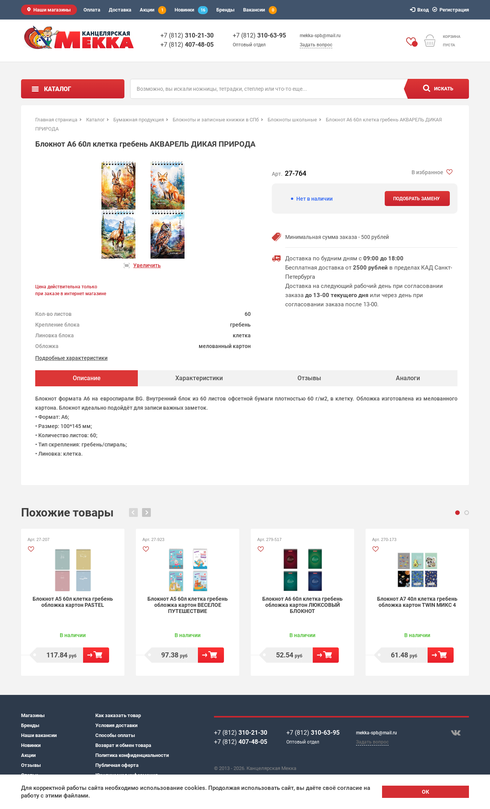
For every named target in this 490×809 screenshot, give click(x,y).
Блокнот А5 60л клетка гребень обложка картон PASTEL (73, 602)
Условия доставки (116, 725)
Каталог (57, 89)
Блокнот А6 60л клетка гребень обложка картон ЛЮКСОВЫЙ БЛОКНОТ (302, 605)
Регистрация (451, 10)
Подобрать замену (416, 198)
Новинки (191, 10)
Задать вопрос (316, 44)
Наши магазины (52, 10)
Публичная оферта (117, 765)
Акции (153, 10)
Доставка (120, 10)
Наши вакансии (39, 735)
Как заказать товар (118, 715)
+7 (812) (187, 35)
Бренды (225, 10)
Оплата (91, 10)
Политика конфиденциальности (132, 755)
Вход (420, 10)
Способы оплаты (115, 735)
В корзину (96, 655)
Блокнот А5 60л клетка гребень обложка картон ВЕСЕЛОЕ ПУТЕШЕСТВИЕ (187, 605)
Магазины (33, 715)
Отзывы (31, 765)
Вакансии (260, 10)
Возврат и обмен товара (123, 745)
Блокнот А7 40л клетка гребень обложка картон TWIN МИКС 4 (417, 602)
